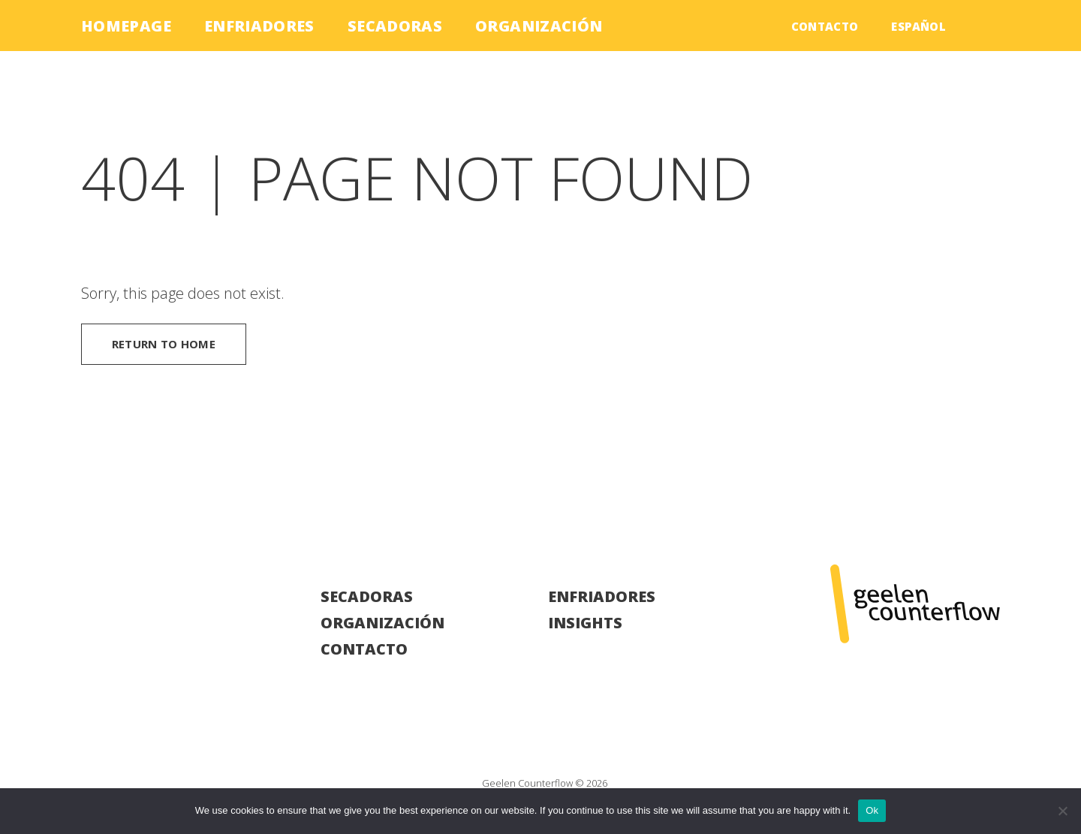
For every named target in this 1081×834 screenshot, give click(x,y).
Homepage (126, 26)
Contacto (825, 26)
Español (918, 26)
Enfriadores (259, 26)
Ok (872, 810)
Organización (538, 26)
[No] (1062, 810)
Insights (585, 622)
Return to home (163, 343)
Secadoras (395, 26)
